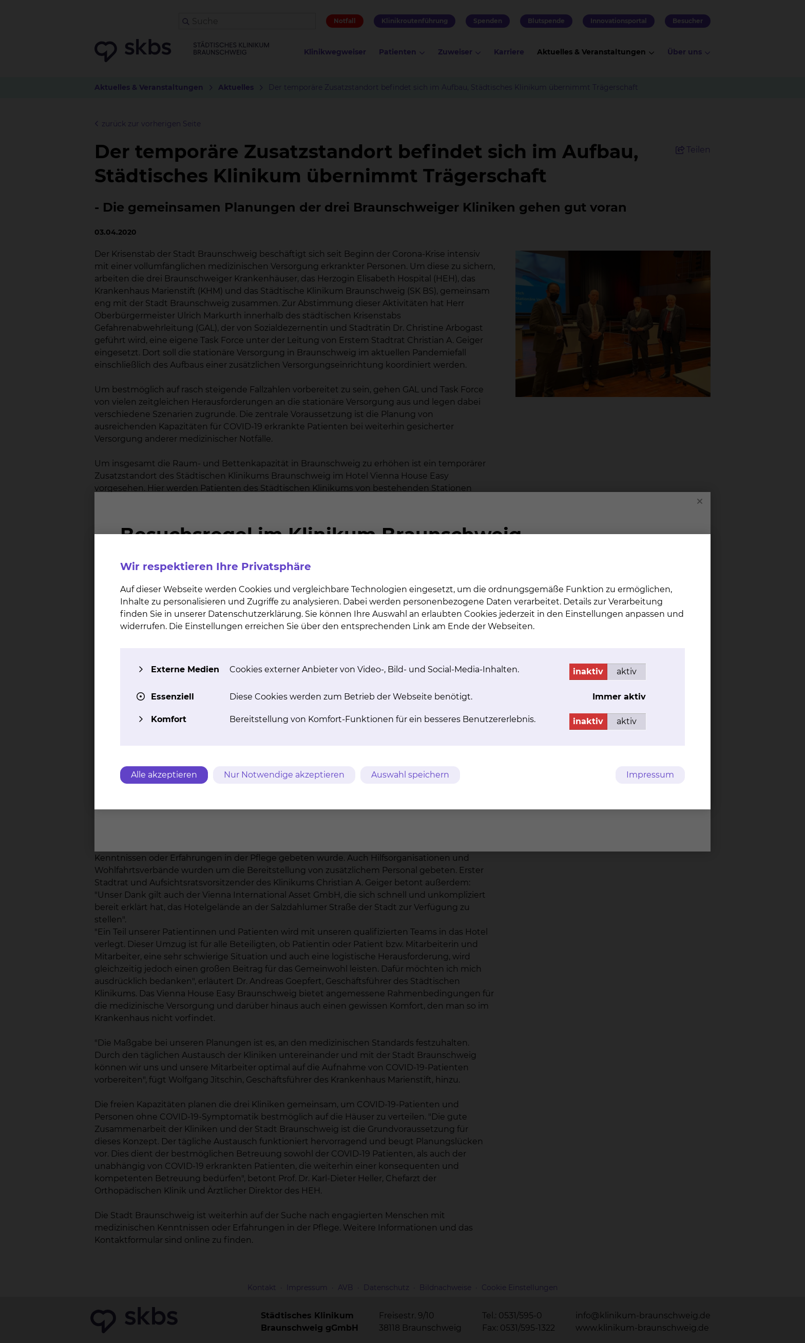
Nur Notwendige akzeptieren (284, 775)
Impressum (650, 775)
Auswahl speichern (410, 775)
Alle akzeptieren (164, 775)
